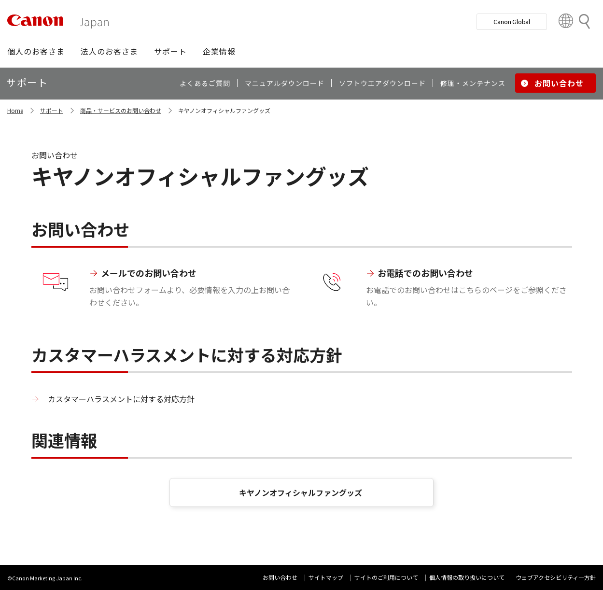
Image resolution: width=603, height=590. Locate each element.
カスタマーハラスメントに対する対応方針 (121, 399)
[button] (36, 51)
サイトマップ (326, 577)
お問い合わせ (280, 577)
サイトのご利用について (386, 577)
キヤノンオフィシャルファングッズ (301, 492)
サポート (51, 110)
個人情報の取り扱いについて (467, 577)
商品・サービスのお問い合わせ (120, 110)
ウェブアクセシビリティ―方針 (556, 577)
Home (15, 110)
